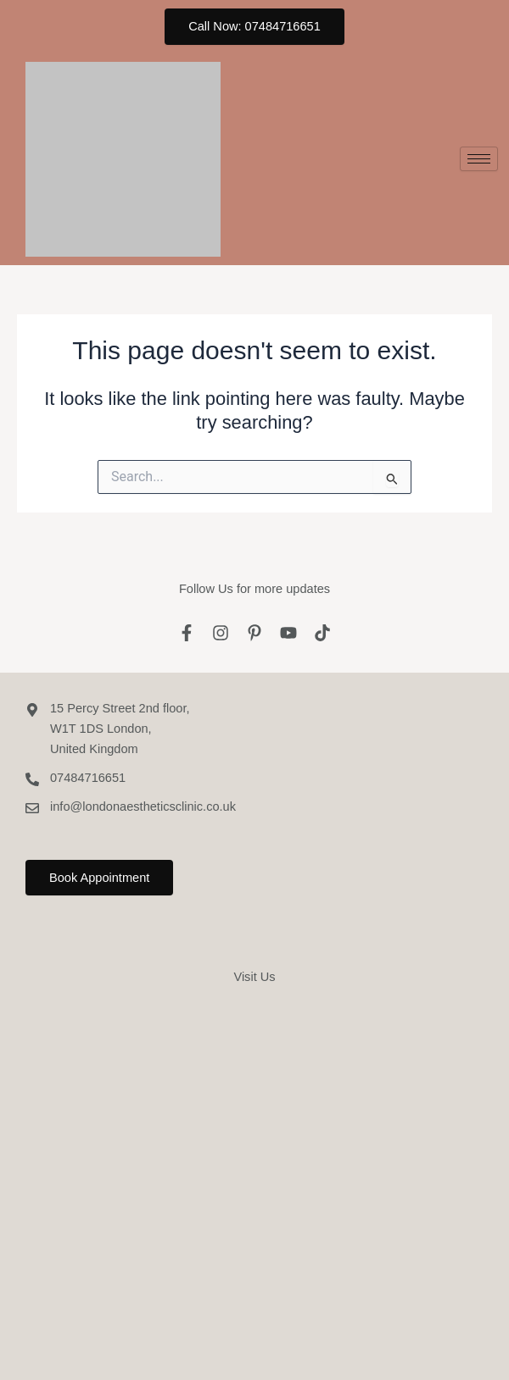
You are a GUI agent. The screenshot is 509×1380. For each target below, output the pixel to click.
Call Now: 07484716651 (254, 26)
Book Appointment (99, 877)
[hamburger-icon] (479, 159)
